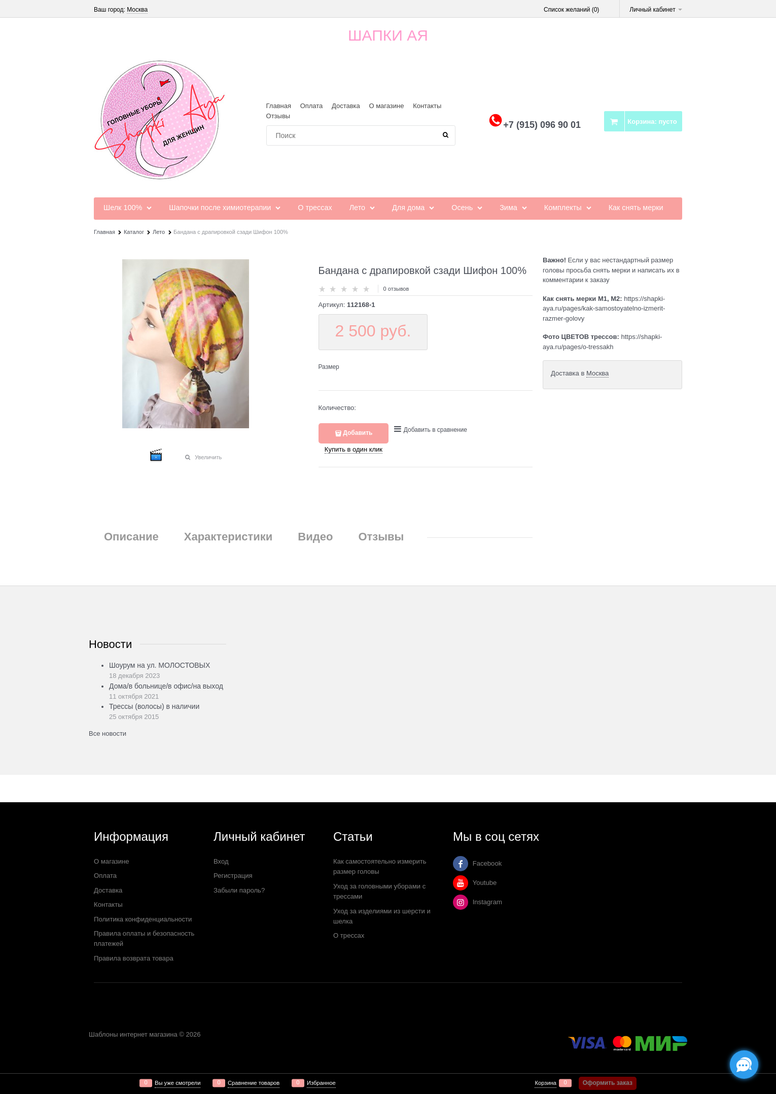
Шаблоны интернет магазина (133, 1034)
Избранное (321, 1083)
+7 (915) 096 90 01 (542, 125)
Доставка (346, 106)
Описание (131, 536)
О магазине (386, 106)
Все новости (107, 733)
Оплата (311, 106)
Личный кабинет (655, 9)
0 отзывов (396, 289)
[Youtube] (460, 883)
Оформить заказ (607, 1082)
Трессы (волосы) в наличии (154, 706)
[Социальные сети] (744, 1064)
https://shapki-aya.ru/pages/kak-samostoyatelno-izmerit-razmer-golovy (604, 308)
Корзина (545, 1083)
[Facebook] (460, 863)
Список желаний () (571, 9)
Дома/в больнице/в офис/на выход (166, 686)
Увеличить (208, 457)
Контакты (427, 106)
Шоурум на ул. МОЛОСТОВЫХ (159, 665)
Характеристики (228, 536)
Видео (315, 536)
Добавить (357, 432)
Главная (278, 106)
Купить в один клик (353, 449)
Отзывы (278, 116)
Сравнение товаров (253, 1083)
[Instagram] (460, 902)
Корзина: (652, 121)
